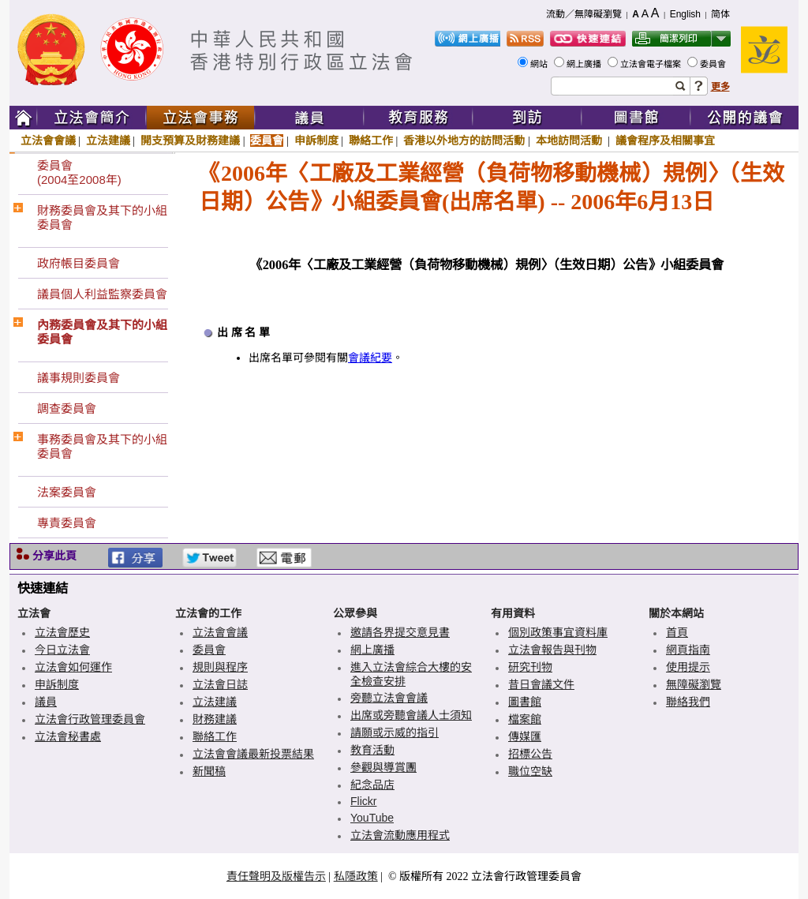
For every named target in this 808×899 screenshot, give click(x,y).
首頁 (677, 632)
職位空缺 (530, 771)
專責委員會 (66, 523)
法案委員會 (66, 492)
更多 (720, 86)
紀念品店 (372, 784)
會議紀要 (370, 358)
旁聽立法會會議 (389, 697)
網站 (540, 64)
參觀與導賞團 (383, 767)
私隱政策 (356, 876)
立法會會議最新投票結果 (253, 753)
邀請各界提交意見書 (400, 632)
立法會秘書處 (68, 736)
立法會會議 (48, 140)
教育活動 (372, 750)
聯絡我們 (688, 701)
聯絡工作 (371, 140)
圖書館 (524, 701)
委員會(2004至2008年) (79, 172)
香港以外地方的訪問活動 (464, 140)
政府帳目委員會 (78, 263)
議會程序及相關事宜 (665, 140)
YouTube (372, 817)
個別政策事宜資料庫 (558, 632)
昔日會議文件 (541, 684)
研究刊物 (530, 667)
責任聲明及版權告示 (276, 876)
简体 (720, 14)
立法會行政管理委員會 (90, 719)
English (685, 14)
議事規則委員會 (78, 377)
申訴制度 (316, 140)
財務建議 (215, 719)
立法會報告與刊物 (552, 649)
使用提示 (688, 667)
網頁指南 (688, 649)
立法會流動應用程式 (400, 835)
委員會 (714, 64)
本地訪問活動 (570, 140)
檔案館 (524, 719)
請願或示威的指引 (394, 732)
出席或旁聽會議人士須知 (411, 715)
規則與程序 (220, 667)
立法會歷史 (62, 632)
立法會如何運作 (73, 667)
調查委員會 (66, 408)
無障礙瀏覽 (693, 684)
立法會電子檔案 (651, 64)
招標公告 (530, 753)
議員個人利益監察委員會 (102, 294)
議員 (46, 701)
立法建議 (108, 140)
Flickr (363, 801)
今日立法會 (62, 649)
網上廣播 (585, 64)
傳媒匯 (524, 736)
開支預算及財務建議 (190, 140)
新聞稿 (209, 771)
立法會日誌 (220, 684)
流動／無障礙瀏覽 (584, 14)
